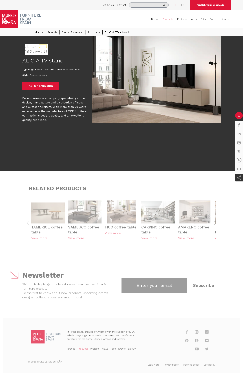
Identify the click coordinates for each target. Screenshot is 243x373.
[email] (239, 169)
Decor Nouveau (72, 32)
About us (108, 4)
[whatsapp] (239, 160)
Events (213, 19)
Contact (121, 4)
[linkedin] (239, 133)
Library (225, 19)
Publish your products (210, 4)
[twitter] (239, 151)
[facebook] (239, 125)
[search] (149, 5)
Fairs (203, 19)
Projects (182, 19)
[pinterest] (239, 142)
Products (168, 19)
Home (39, 32)
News (193, 19)
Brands (155, 19)
